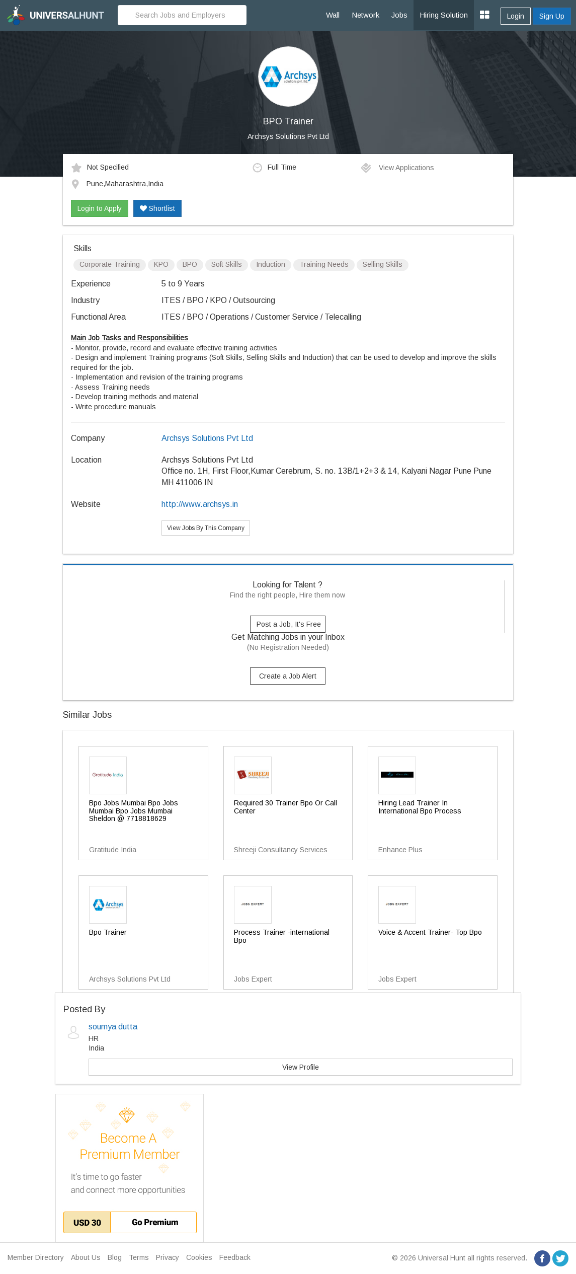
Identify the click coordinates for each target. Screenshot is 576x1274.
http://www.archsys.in (199, 504)
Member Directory (36, 1257)
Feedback (235, 1257)
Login (515, 16)
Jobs (399, 15)
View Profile (300, 1067)
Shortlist (157, 208)
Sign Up (551, 16)
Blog (115, 1257)
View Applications (397, 168)
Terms (139, 1257)
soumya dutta (113, 1026)
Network (365, 15)
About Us (86, 1257)
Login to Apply (99, 208)
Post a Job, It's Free (289, 624)
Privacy (167, 1257)
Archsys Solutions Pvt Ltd (288, 136)
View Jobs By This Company (205, 528)
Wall (333, 15)
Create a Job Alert (287, 676)
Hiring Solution (444, 15)
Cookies (199, 1257)
